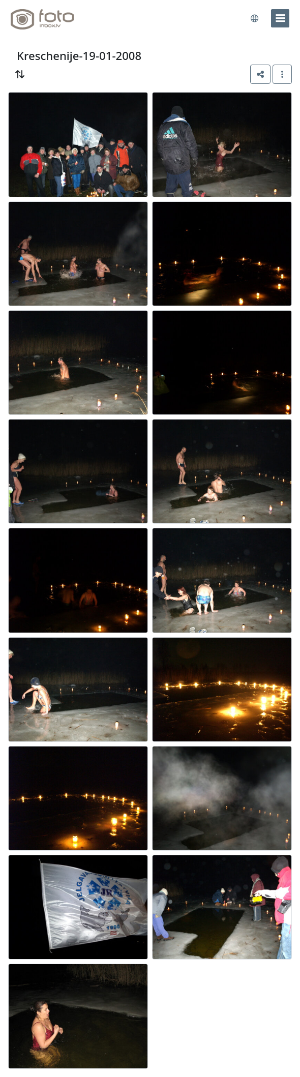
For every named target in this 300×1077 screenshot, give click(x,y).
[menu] (280, 18)
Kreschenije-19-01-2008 (79, 55)
